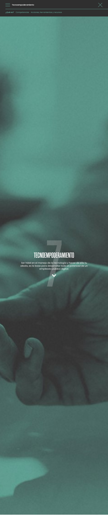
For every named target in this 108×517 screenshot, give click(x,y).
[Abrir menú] (7, 4)
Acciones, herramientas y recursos (46, 12)
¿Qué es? (9, 12)
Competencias (22, 12)
